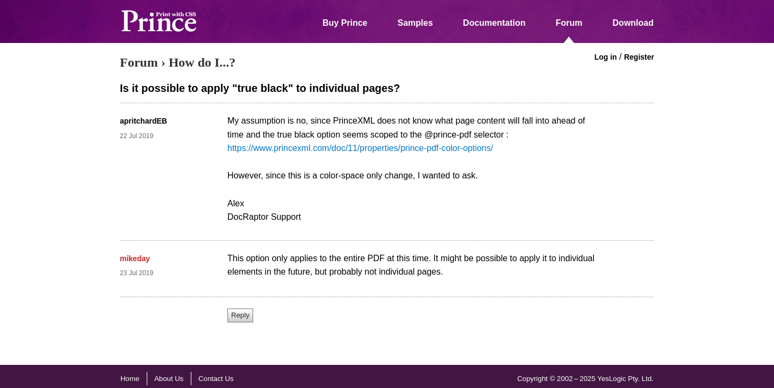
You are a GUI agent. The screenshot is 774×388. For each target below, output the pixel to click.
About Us (169, 379)
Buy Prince (345, 22)
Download (633, 22)
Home (129, 379)
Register (639, 57)
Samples (415, 22)
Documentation (494, 22)
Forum (569, 22)
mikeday (135, 258)
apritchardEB (143, 121)
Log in (605, 57)
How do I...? (202, 62)
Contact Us (216, 379)
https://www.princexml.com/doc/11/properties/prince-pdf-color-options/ (360, 148)
